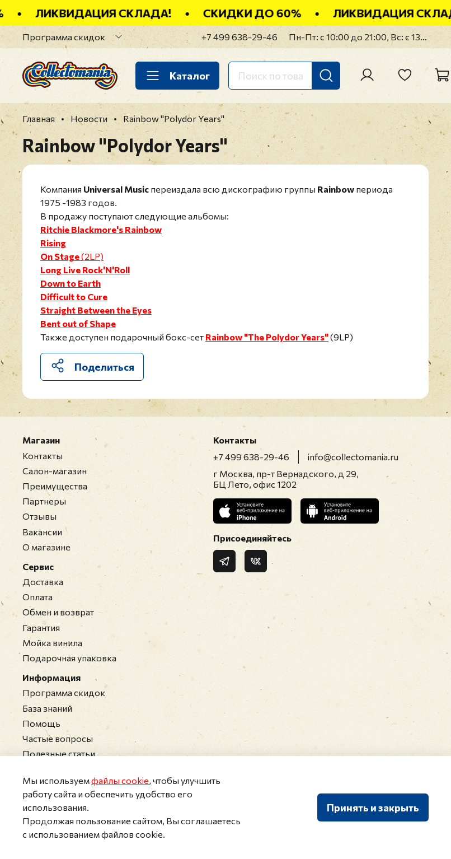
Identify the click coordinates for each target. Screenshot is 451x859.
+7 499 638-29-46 (239, 36)
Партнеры (44, 501)
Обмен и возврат (58, 611)
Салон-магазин (54, 470)
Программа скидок (63, 36)
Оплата (37, 596)
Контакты (42, 455)
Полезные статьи (58, 753)
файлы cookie (120, 780)
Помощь (41, 723)
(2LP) (72, 256)
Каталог (177, 75)
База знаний (47, 708)
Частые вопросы (57, 738)
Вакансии (42, 531)
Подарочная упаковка (69, 657)
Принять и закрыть (373, 807)
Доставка (42, 581)
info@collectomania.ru (353, 456)
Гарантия (41, 627)
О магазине (46, 546)
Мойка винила (52, 642)
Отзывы (39, 516)
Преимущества (54, 485)
